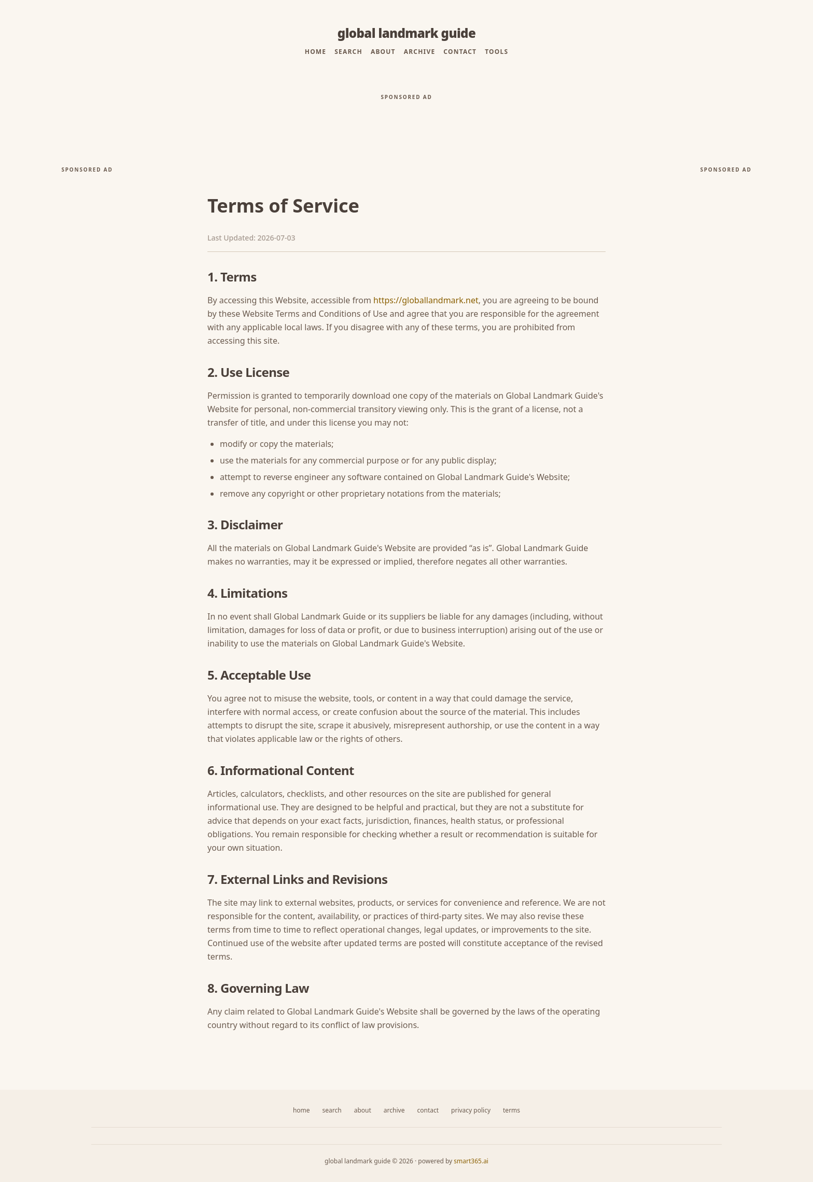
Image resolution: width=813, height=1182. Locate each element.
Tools (496, 52)
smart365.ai (471, 1161)
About (383, 52)
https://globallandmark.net (426, 300)
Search (348, 52)
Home (316, 52)
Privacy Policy (470, 1110)
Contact (459, 52)
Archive (420, 52)
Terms (511, 1110)
